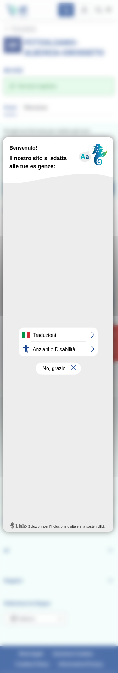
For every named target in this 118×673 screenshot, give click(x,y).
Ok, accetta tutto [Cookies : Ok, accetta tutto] (59, 390)
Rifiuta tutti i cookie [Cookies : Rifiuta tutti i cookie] (59, 403)
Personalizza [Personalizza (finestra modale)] (59, 416)
